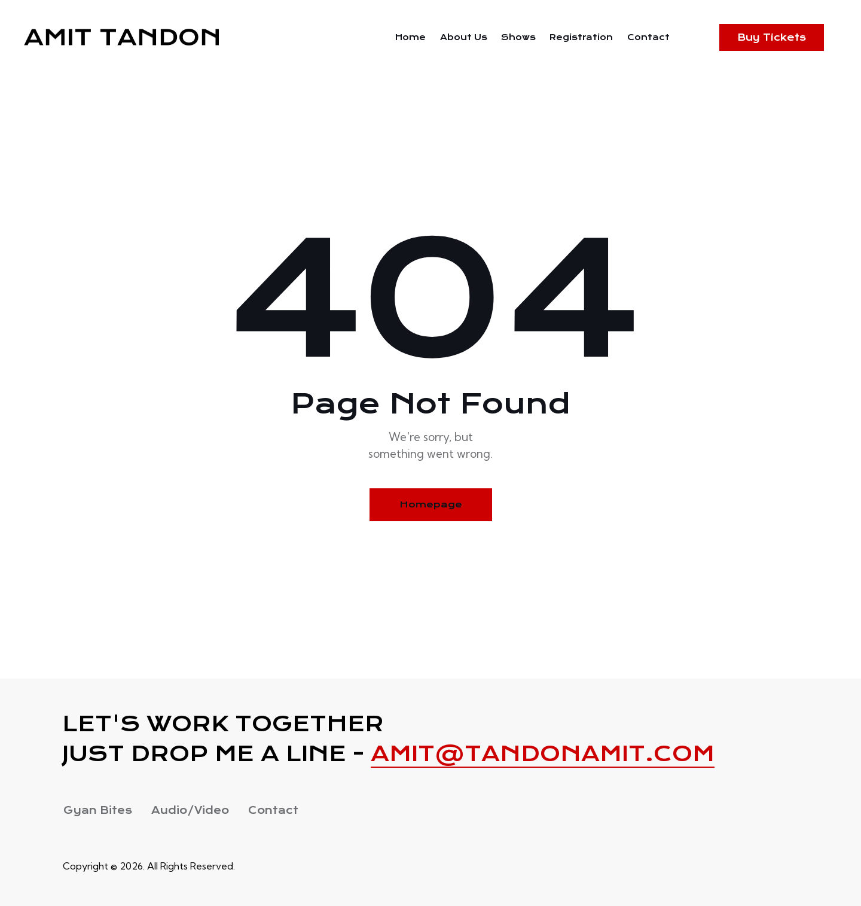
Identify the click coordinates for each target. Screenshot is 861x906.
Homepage (430, 504)
